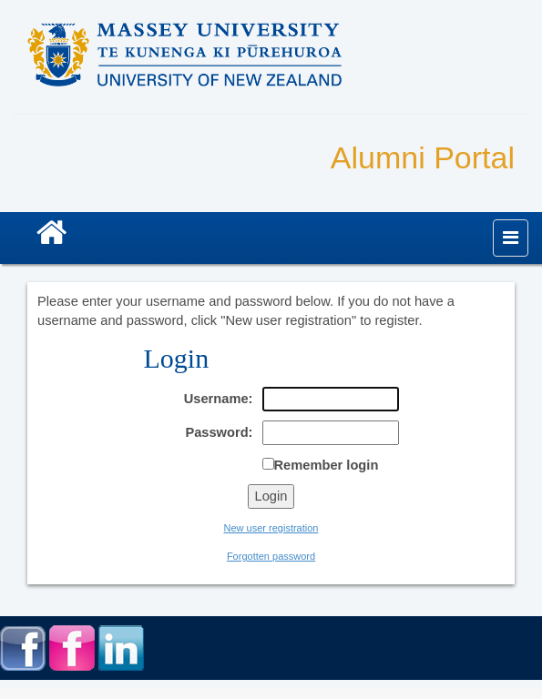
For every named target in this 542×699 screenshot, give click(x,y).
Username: (218, 398)
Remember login (326, 465)
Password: (218, 432)
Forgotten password (271, 556)
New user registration (271, 527)
